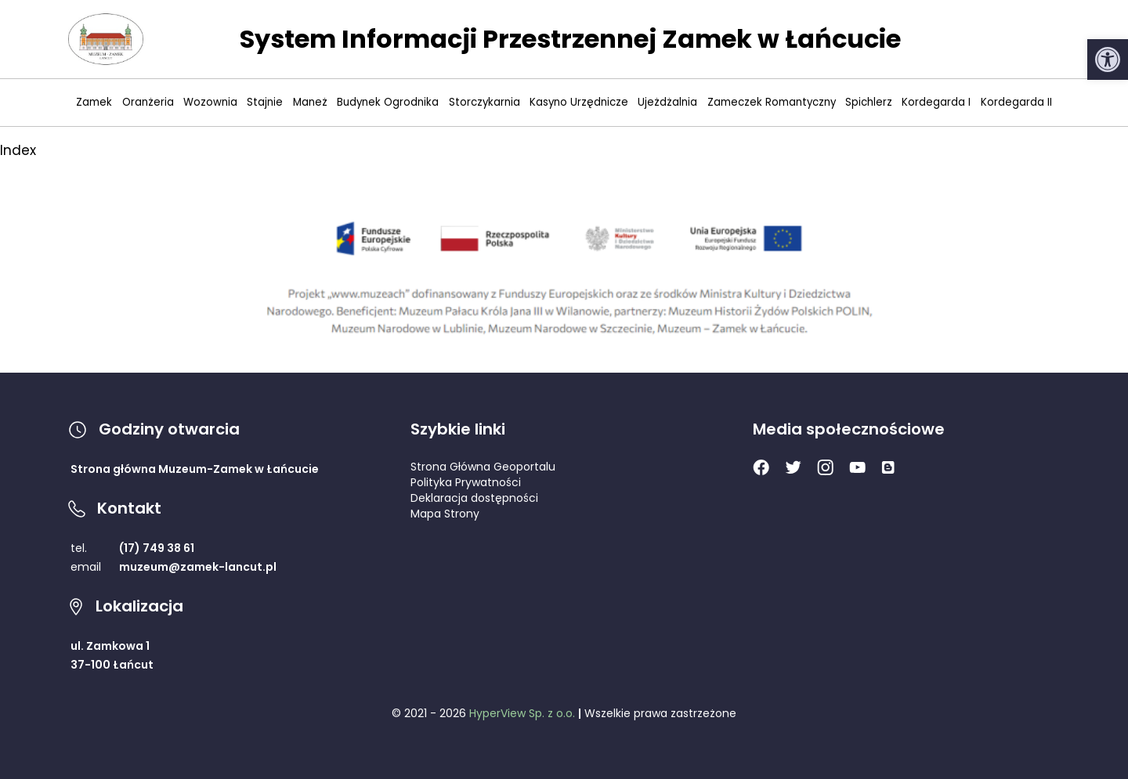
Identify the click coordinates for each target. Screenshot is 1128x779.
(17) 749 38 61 (156, 548)
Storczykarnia (484, 102)
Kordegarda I (936, 102)
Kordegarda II (1016, 102)
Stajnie (265, 102)
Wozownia (210, 102)
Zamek (94, 102)
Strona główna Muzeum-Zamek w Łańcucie (194, 469)
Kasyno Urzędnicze (579, 102)
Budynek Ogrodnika (388, 102)
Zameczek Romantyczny (771, 102)
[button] (1107, 59)
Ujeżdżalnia (667, 102)
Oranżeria (148, 102)
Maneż (310, 102)
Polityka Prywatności (465, 482)
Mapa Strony (444, 513)
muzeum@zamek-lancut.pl (198, 567)
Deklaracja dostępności (474, 498)
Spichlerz (868, 102)
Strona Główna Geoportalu (482, 466)
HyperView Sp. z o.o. (522, 713)
